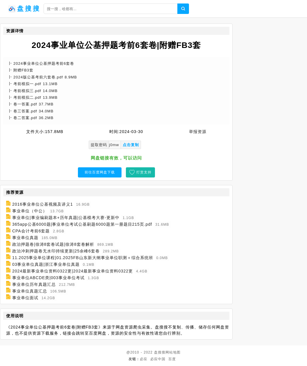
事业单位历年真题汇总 (34, 284)
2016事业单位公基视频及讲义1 (42, 204)
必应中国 (157, 359)
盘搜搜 (159, 352)
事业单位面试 (25, 297)
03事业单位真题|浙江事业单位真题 (46, 264)
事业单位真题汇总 (29, 291)
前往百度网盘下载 (100, 172)
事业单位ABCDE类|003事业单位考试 (48, 277)
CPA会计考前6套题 (31, 231)
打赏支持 (143, 172)
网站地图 (173, 352)
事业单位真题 (25, 237)
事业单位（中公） (29, 211)
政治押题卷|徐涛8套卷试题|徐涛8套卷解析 (53, 244)
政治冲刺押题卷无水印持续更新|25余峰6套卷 (56, 251)
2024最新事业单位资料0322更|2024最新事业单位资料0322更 (72, 271)
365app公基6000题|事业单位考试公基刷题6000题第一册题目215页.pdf (82, 224)
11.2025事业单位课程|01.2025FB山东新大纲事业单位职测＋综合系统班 (82, 257)
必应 (143, 359)
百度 (172, 359)
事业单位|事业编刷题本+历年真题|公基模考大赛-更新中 (65, 217)
